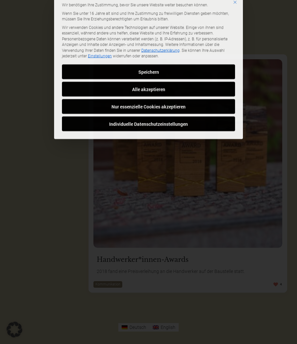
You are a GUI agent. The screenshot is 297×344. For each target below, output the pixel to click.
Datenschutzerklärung (160, 18)
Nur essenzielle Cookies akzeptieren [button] (148, 75)
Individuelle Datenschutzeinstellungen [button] (148, 92)
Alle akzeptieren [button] (148, 57)
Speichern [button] (148, 40)
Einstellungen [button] (100, 24)
